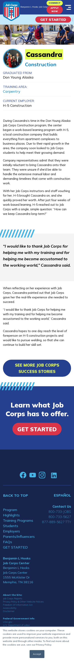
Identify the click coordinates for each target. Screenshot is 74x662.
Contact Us (61, 506)
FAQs (7, 542)
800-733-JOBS (60, 511)
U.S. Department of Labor (16, 625)
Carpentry (11, 91)
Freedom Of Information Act (18, 604)
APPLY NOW (55, 10)
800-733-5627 (60, 517)
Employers (11, 531)
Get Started (53, 19)
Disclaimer (8, 611)
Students (10, 526)
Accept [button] (37, 653)
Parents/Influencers (18, 536)
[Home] (11, 11)
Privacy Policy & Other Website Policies (23, 601)
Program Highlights (11, 512)
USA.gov (7, 621)
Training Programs (18, 520)
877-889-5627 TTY (56, 522)
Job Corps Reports (12, 598)
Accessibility (9, 607)
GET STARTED (15, 547)
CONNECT (55, 3)
